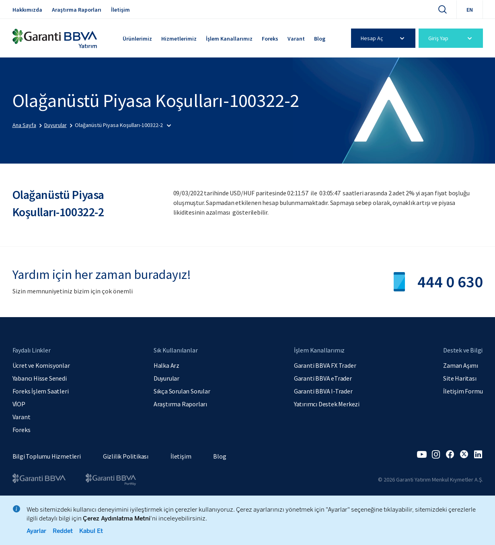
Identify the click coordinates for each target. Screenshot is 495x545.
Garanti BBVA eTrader (323, 378)
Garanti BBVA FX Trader (325, 365)
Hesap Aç (384, 38)
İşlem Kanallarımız (229, 38)
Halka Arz (166, 365)
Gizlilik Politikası (125, 456)
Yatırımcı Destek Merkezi (326, 404)
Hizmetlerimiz (179, 38)
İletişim (120, 9)
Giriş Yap (451, 38)
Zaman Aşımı (460, 365)
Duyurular (166, 378)
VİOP (18, 404)
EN (469, 9)
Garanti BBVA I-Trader (323, 391)
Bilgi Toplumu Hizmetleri (46, 456)
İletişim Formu (463, 391)
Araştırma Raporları (76, 9)
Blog (319, 38)
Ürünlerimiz (137, 38)
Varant (296, 38)
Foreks (270, 38)
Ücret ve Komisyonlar (41, 365)
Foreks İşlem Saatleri (40, 391)
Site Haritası (459, 378)
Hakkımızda (27, 9)
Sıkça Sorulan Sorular (182, 391)
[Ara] (442, 9)
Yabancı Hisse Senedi (39, 378)
